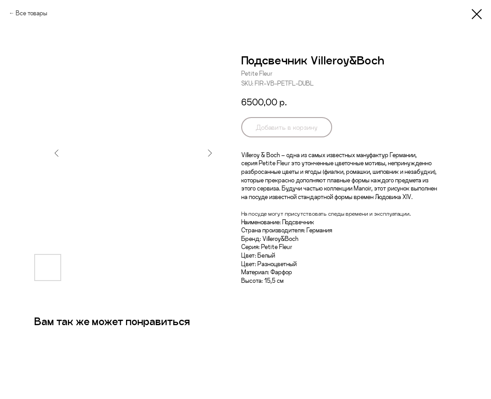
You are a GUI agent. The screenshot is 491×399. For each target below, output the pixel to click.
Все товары (31, 13)
